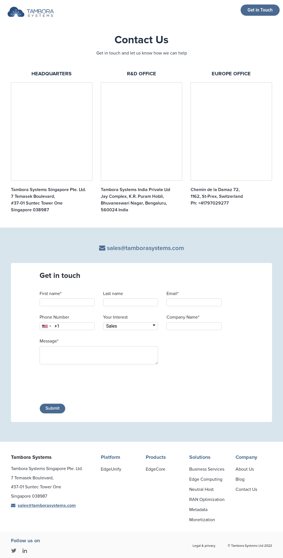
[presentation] (82, 385)
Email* (172, 293)
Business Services (206, 469)
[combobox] (46, 326)
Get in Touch (260, 10)
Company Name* (182, 317)
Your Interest (115, 317)
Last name (113, 293)
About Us (245, 469)
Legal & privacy (204, 546)
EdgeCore (155, 469)
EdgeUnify (111, 469)
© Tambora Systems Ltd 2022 (250, 546)
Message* (49, 341)
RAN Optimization (207, 499)
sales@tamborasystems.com (141, 248)
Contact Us (246, 489)
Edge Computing (205, 479)
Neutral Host (201, 489)
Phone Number (54, 317)
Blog (240, 479)
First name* (50, 293)
